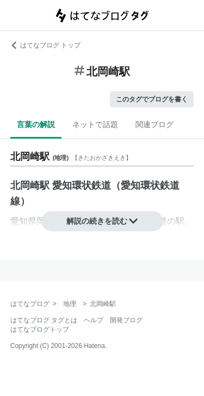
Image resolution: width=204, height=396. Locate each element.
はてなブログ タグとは (43, 320)
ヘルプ (93, 320)
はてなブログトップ (39, 329)
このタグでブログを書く (152, 99)
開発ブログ (126, 320)
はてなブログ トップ (45, 45)
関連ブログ (154, 124)
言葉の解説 (36, 124)
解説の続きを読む (102, 221)
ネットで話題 (95, 124)
